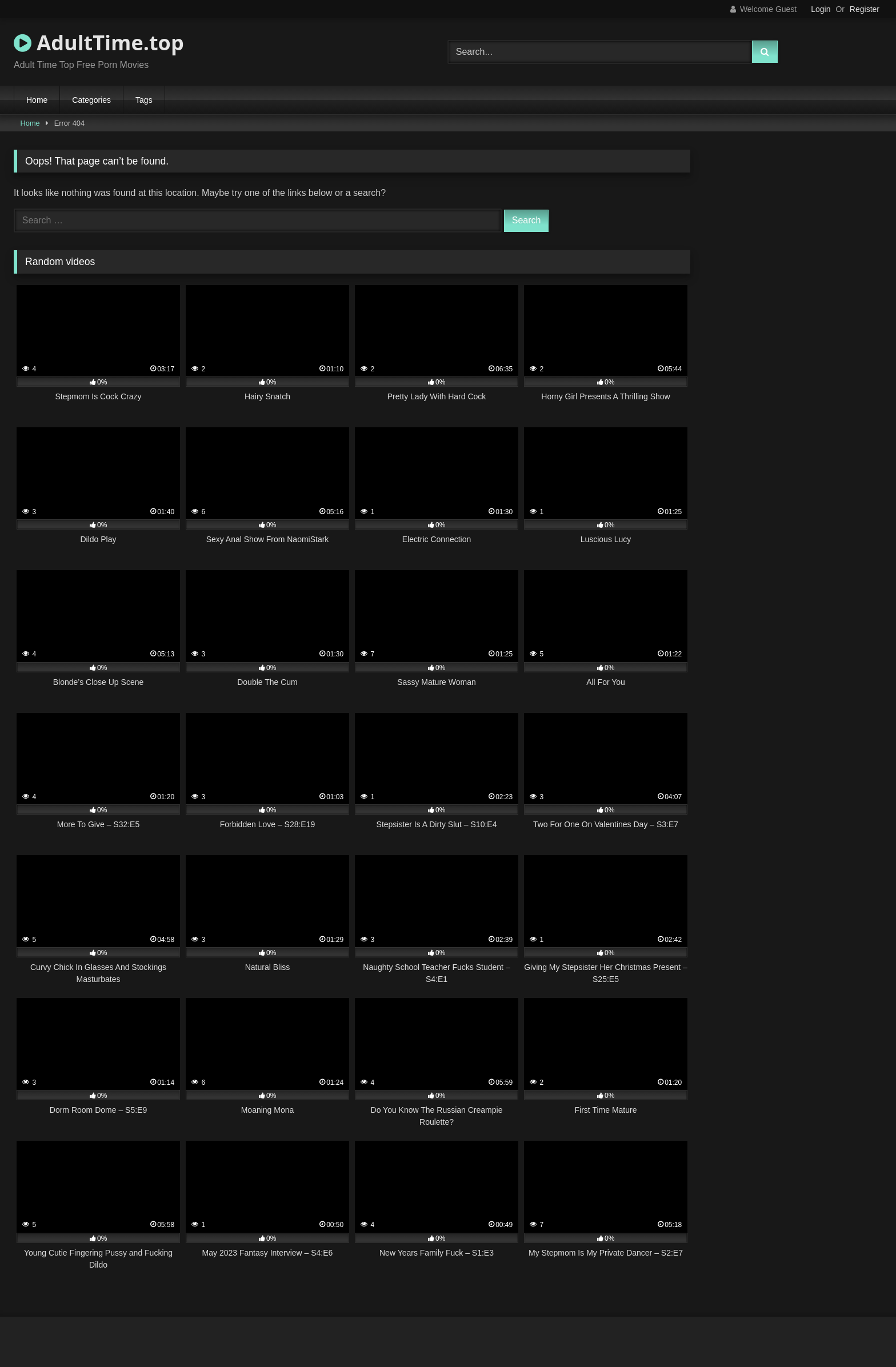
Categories (91, 100)
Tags (144, 100)
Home (36, 100)
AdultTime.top (99, 43)
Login (820, 9)
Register (864, 9)
